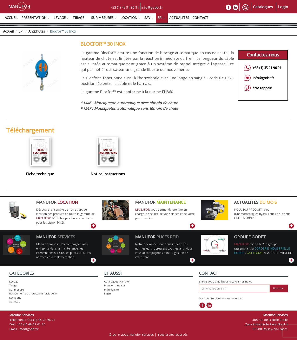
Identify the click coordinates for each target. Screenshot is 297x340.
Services (14, 301)
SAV (149, 18)
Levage (61, 18)
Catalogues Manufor (117, 281)
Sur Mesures (104, 18)
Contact (200, 17)
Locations (15, 297)
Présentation (35, 18)
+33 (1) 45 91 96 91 (124, 7)
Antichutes (36, 31)
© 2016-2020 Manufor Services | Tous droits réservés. (148, 334)
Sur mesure (16, 289)
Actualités (179, 17)
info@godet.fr (152, 7)
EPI (161, 18)
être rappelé (262, 88)
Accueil (11, 17)
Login (283, 6)
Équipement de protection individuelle (33, 293)
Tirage (80, 18)
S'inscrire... (278, 288)
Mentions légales (115, 285)
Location (130, 18)
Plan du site (111, 289)
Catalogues (263, 6)
